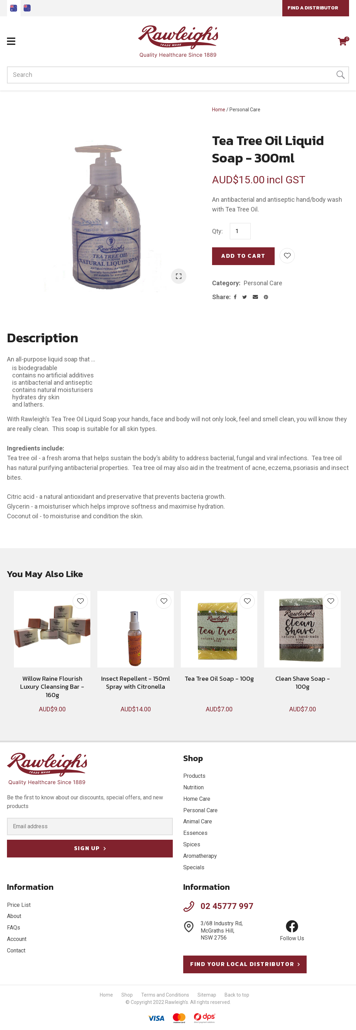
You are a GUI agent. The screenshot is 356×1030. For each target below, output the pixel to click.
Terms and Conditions (165, 995)
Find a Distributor (313, 7)
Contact (16, 950)
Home (218, 109)
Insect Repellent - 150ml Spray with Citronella (135, 682)
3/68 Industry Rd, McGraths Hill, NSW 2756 (222, 930)
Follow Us (292, 931)
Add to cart (243, 255)
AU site (13, 8)
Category (225, 283)
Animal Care (197, 821)
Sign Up (87, 848)
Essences (195, 833)
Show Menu (11, 41)
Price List (19, 905)
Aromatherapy (200, 856)
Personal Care (244, 109)
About (14, 916)
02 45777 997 (227, 906)
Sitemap (206, 995)
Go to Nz (27, 8)
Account (16, 939)
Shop (127, 995)
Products (194, 776)
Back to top (237, 995)
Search (340, 74)
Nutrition (193, 787)
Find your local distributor (242, 964)
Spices (191, 844)
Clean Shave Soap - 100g (302, 682)
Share (220, 297)
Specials (193, 867)
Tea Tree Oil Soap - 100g (219, 678)
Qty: (217, 231)
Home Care (196, 799)
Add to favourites (80, 601)
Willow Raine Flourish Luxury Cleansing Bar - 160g (52, 687)
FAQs (13, 927)
